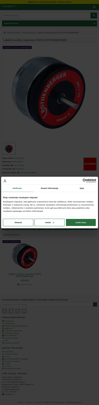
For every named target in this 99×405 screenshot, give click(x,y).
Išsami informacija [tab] (49, 188)
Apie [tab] (82, 188)
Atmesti (18, 222)
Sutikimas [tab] (17, 188)
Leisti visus (81, 222)
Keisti (49, 222)
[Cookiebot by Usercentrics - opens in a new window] (84, 181)
